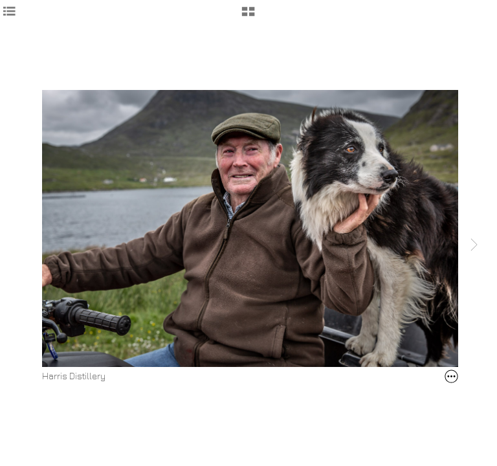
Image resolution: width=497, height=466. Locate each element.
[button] (248, 16)
